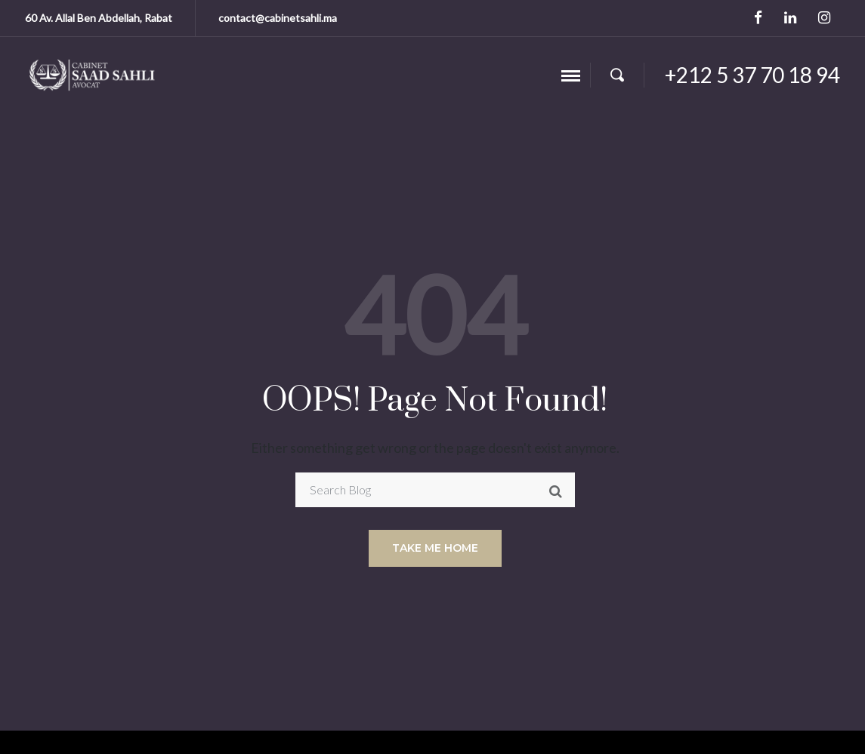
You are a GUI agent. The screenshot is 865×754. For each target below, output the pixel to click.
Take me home (435, 548)
